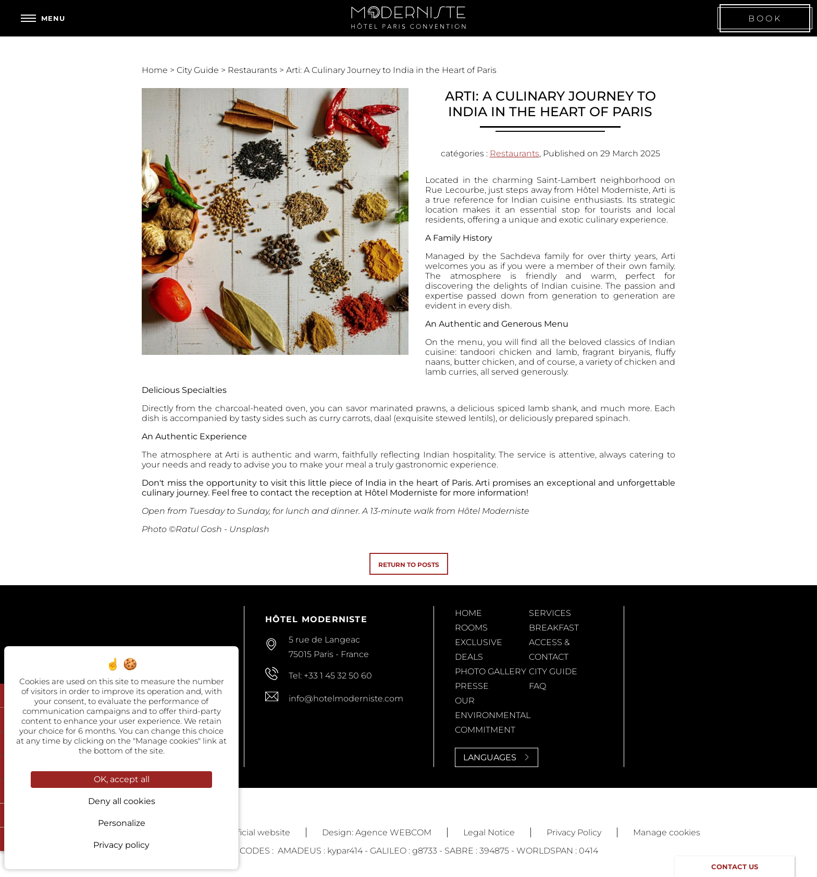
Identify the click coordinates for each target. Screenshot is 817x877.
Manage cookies (666, 832)
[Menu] (43, 18)
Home (156, 70)
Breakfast (554, 628)
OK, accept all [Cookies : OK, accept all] (122, 779)
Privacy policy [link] (121, 845)
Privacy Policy (574, 832)
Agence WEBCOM (393, 832)
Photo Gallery (490, 671)
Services (550, 613)
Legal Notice (489, 832)
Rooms (471, 628)
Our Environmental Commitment (492, 715)
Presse (472, 686)
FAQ (537, 686)
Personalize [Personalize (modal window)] (121, 823)
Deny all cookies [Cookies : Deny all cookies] (121, 801)
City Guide (199, 70)
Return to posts (408, 565)
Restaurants (253, 70)
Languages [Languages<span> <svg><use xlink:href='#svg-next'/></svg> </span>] (496, 757)
